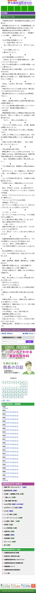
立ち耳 (9, 511)
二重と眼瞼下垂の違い (11, 501)
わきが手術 (13, 504)
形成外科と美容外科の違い (12, 556)
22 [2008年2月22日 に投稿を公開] (22, 394)
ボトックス (10, 541)
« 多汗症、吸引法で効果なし (8, 333)
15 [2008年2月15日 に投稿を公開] (22, 391)
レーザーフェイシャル (13, 518)
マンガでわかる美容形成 (10, 8)
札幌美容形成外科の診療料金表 (13, 563)
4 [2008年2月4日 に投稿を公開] (7, 388)
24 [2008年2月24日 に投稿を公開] (4, 397)
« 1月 (3, 400)
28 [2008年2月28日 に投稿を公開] (18, 397)
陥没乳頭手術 (11, 490)
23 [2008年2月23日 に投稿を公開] (26, 394)
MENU (4, 3)
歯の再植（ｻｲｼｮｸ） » (29, 333)
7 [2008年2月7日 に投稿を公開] (18, 388)
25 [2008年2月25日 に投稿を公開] (7, 397)
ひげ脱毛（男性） (12, 521)
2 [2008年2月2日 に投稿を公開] (25, 385)
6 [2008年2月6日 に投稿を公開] (14, 388)
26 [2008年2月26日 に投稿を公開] (11, 397)
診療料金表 (24, 8)
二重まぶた (10, 497)
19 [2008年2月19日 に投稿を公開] (11, 394)
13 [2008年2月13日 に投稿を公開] (15, 391)
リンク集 (7, 573)
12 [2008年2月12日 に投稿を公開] (11, 391)
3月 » (8, 400)
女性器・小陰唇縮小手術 (14, 494)
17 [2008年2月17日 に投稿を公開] (4, 394)
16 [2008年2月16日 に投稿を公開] (26, 391)
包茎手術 (9, 531)
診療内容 (17, 8)
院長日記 (4, 8)
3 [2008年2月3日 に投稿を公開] (3, 388)
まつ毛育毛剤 (11, 528)
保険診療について (9, 566)
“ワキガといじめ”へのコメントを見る (17, 330)
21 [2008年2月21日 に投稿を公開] (18, 394)
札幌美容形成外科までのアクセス (14, 559)
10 (13, 412)
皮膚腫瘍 (9, 535)
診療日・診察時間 (31, 8)
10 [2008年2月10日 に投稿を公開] (4, 391)
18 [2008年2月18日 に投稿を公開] (7, 394)
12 (17, 412)
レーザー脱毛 (11, 514)
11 (15, 412)
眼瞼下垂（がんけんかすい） (15, 487)
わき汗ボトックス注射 (13, 507)
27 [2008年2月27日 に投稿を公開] (15, 397)
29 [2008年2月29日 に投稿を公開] (22, 397)
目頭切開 (9, 538)
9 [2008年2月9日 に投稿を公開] (25, 388)
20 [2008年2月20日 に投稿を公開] (15, 394)
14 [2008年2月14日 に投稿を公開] (18, 391)
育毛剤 (9, 524)
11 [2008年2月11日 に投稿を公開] (7, 391)
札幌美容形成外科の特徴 (11, 553)
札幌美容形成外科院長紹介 (12, 570)
